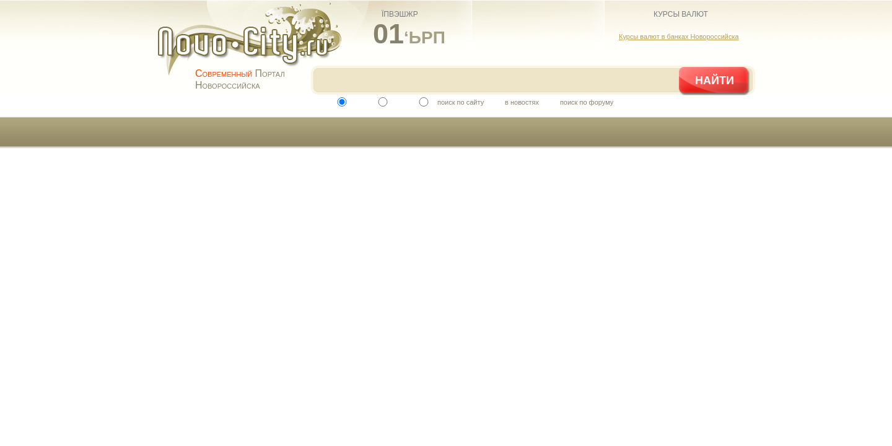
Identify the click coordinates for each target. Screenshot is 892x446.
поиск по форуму (586, 102)
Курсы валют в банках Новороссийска (679, 36)
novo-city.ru (254, 48)
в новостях (522, 102)
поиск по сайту (460, 102)
